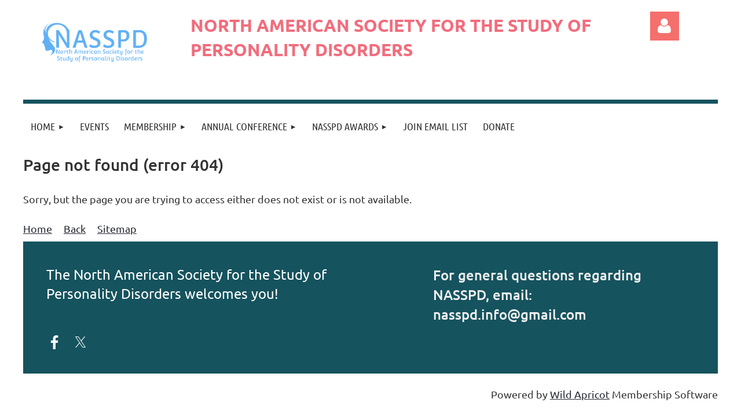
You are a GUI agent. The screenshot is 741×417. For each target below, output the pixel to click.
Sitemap (117, 228)
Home (37, 228)
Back (75, 228)
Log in (664, 26)
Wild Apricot (580, 394)
